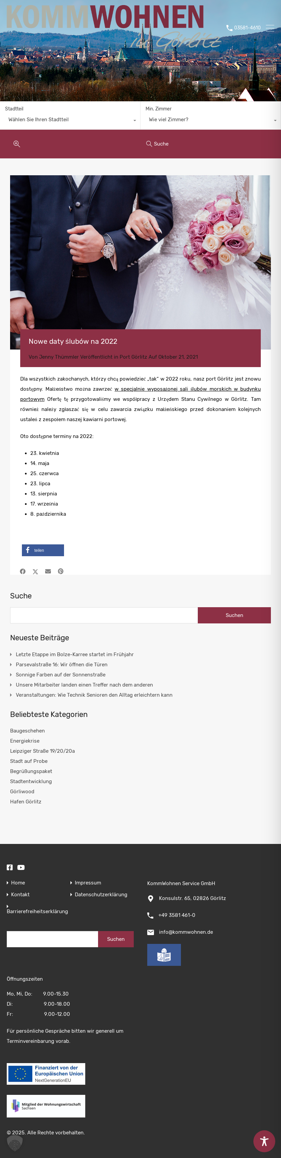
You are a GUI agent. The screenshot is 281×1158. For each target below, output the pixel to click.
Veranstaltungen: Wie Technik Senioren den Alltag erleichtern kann (94, 695)
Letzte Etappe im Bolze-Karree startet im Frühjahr (75, 654)
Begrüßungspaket (31, 771)
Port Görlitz (133, 357)
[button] (43, 550)
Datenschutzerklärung (101, 894)
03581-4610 (247, 28)
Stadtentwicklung (31, 781)
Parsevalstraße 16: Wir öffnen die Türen (61, 665)
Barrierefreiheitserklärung (37, 911)
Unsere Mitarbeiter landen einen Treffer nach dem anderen (84, 685)
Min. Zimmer (158, 109)
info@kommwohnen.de (186, 932)
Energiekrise (24, 741)
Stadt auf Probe (29, 761)
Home (18, 882)
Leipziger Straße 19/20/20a (42, 751)
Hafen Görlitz (25, 802)
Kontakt (20, 894)
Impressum (88, 882)
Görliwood (22, 792)
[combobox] (70, 121)
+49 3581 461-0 (176, 915)
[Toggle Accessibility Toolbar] (264, 1141)
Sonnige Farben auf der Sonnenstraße (60, 675)
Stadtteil (14, 109)
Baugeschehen (27, 731)
